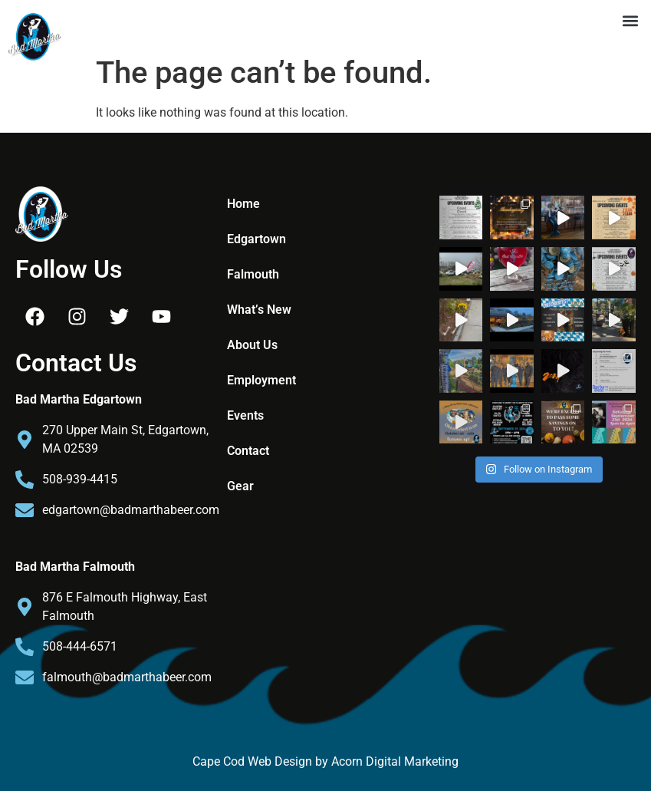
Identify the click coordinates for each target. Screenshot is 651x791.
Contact (248, 450)
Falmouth (253, 274)
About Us (252, 345)
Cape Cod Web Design (253, 761)
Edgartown (256, 239)
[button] (630, 20)
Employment (261, 380)
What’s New (259, 309)
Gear (240, 486)
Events (245, 415)
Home (243, 203)
